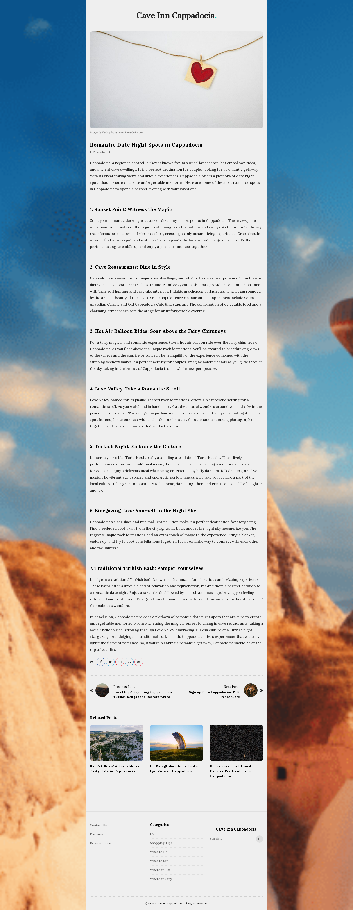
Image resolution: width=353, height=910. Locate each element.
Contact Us (98, 825)
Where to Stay (161, 879)
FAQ (153, 834)
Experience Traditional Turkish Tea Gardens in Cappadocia (230, 771)
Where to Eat (101, 152)
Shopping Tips (161, 843)
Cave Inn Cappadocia (175, 15)
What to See (159, 861)
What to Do (159, 852)
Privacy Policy (100, 843)
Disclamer (97, 834)
